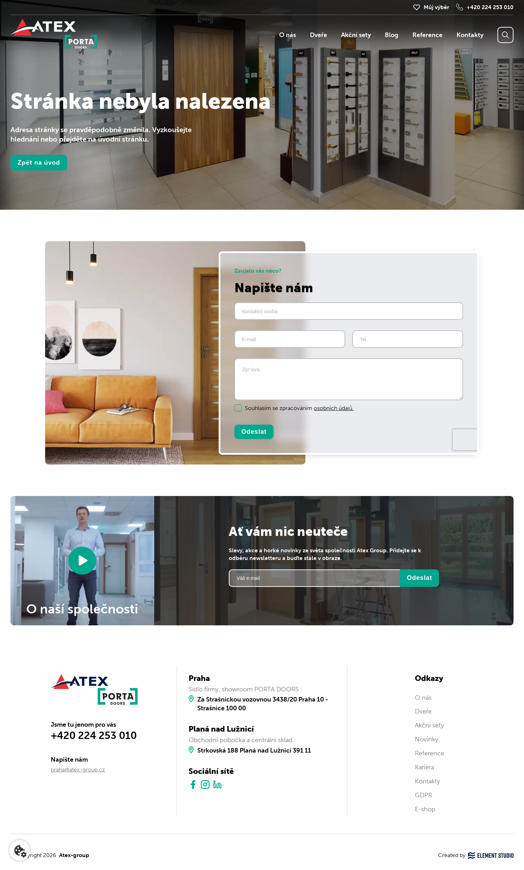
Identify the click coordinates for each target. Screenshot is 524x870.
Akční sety (356, 35)
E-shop (425, 809)
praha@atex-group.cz (78, 769)
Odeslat (254, 431)
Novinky (426, 739)
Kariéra (424, 767)
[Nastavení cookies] (19, 850)
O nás (287, 35)
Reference (427, 35)
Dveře (318, 35)
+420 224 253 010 (490, 7)
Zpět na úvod (38, 162)
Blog (391, 35)
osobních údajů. (334, 408)
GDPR (423, 795)
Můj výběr (436, 7)
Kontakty (469, 35)
